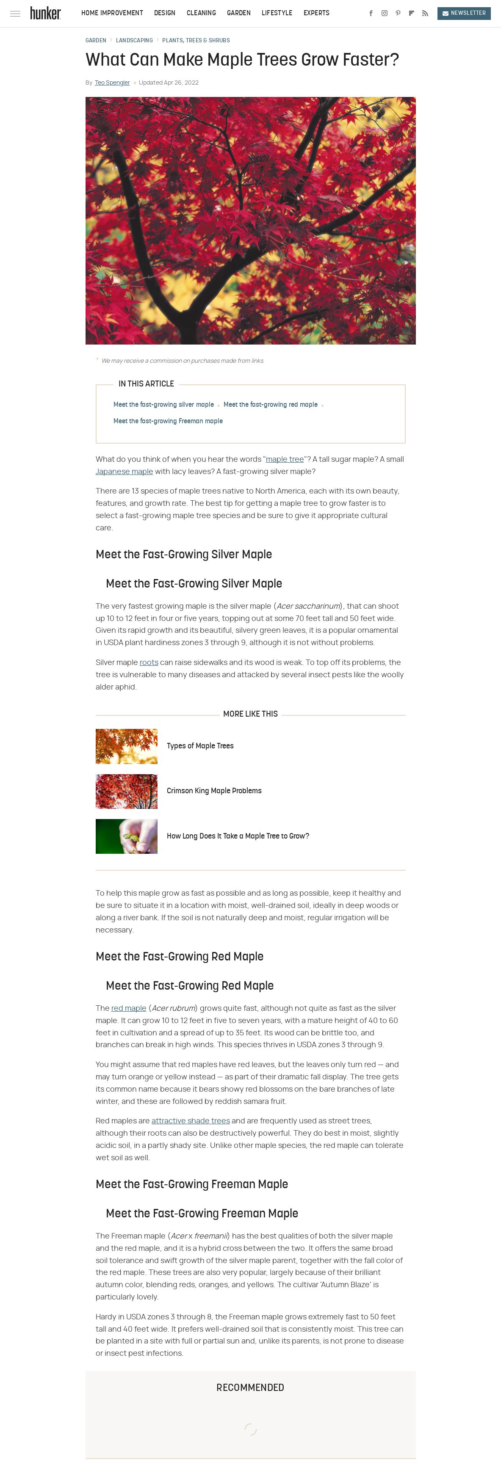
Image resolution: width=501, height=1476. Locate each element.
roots (149, 663)
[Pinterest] (398, 13)
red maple (129, 1009)
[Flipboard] (411, 13)
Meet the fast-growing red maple (271, 405)
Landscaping (134, 41)
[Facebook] (370, 13)
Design (165, 13)
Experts (317, 13)
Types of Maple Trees (200, 746)
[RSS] (425, 13)
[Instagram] (384, 13)
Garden (239, 13)
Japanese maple (124, 472)
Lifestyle (277, 13)
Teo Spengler (112, 83)
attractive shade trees (191, 1121)
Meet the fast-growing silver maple (163, 405)
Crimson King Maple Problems (214, 791)
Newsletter (464, 13)
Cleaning (201, 13)
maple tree (285, 459)
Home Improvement (112, 13)
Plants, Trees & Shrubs (196, 41)
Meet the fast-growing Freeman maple (168, 421)
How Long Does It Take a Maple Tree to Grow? (238, 837)
